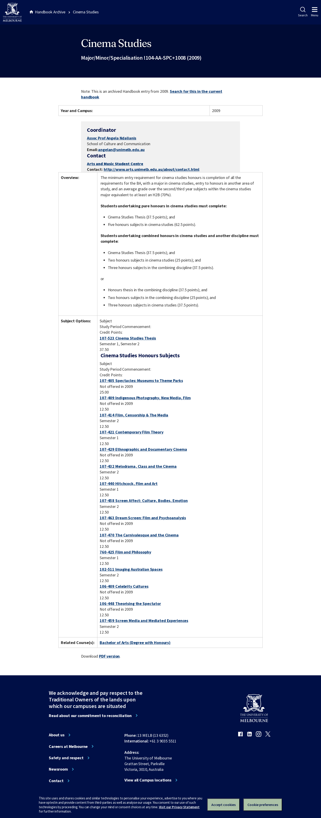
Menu (314, 12)
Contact (56, 780)
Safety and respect (66, 757)
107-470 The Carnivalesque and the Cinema (139, 535)
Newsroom (58, 769)
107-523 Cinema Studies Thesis (128, 338)
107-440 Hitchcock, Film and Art (129, 483)
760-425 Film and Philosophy (125, 552)
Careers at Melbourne (68, 746)
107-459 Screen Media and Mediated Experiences (144, 620)
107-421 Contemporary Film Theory (131, 432)
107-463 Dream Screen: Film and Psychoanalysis (143, 517)
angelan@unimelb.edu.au (121, 150)
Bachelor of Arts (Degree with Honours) (135, 642)
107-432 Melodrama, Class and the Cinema (138, 466)
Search (302, 12)
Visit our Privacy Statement (179, 807)
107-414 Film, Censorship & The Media (134, 415)
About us (56, 734)
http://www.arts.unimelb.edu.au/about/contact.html (151, 169)
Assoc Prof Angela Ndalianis (111, 138)
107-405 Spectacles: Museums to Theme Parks (141, 380)
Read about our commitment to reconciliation (90, 715)
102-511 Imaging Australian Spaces (131, 569)
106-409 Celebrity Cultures (124, 586)
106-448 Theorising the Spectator (130, 603)
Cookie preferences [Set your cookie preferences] (262, 804)
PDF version (109, 656)
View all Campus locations (147, 780)
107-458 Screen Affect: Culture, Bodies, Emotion (144, 500)
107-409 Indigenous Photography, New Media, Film (145, 397)
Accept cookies (223, 804)
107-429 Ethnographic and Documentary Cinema (143, 449)
